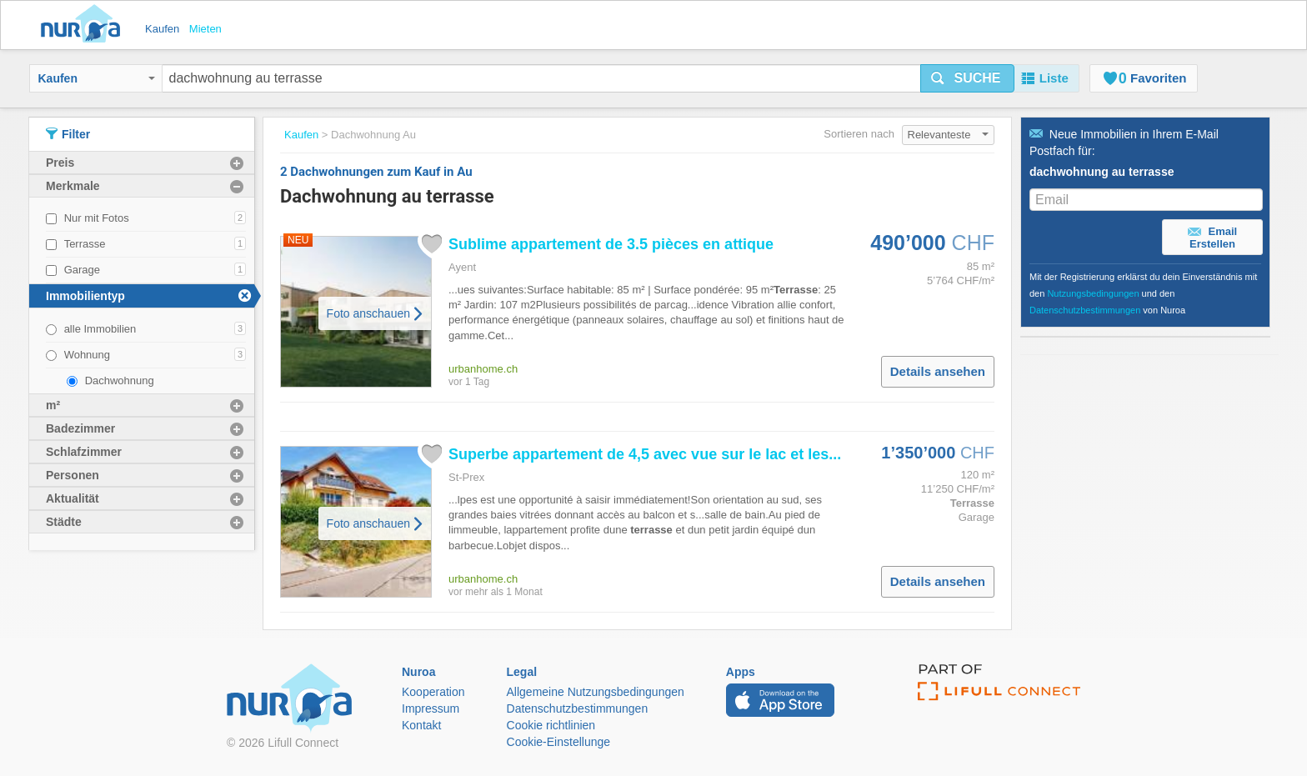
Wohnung (87, 354)
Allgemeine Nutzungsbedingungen (595, 691)
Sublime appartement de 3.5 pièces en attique (611, 244)
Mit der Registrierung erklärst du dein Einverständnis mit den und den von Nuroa (1143, 293)
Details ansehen (937, 371)
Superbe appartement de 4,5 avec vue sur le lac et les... (644, 454)
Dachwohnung (119, 380)
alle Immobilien (100, 329)
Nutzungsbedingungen (1093, 293)
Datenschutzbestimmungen (1084, 310)
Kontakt (421, 725)
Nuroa (84, 25)
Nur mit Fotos (96, 218)
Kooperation (433, 691)
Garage (82, 269)
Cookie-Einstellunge (559, 741)
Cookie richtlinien (551, 725)
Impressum (430, 708)
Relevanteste (948, 134)
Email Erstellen (1212, 237)
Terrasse (85, 244)
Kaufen (96, 78)
